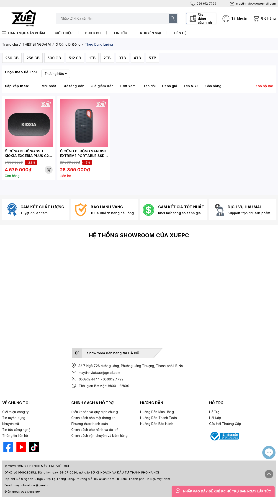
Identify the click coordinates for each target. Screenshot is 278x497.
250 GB (12, 58)
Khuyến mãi (11, 424)
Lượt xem (128, 86)
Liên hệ (180, 33)
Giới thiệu (64, 33)
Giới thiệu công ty (15, 412)
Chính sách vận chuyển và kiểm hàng (99, 435)
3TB (122, 58)
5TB (152, 58)
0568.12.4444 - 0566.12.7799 (101, 379)
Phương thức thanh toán (89, 424)
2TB (107, 58)
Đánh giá (169, 86)
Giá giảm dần (102, 86)
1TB (92, 58)
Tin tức (120, 33)
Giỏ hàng (268, 18)
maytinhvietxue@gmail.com (253, 3)
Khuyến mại (150, 33)
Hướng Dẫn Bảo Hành (156, 424)
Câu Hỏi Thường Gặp (225, 424)
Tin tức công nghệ (16, 430)
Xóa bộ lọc (264, 86)
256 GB (33, 58)
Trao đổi (149, 86)
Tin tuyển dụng (13, 418)
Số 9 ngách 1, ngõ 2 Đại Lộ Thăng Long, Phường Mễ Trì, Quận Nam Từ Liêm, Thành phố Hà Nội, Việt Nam (93, 479)
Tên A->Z (191, 86)
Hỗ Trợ (214, 412)
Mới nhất (48, 86)
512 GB (75, 58)
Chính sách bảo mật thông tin (93, 418)
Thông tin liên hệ (15, 435)
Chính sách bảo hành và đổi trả (95, 430)
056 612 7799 (203, 4)
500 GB (54, 58)
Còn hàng (213, 86)
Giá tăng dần (73, 86)
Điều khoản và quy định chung (94, 412)
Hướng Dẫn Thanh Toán (158, 418)
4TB (137, 58)
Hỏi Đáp (215, 418)
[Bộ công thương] (224, 436)
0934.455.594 (31, 491)
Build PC (93, 33)
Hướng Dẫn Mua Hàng (157, 412)
